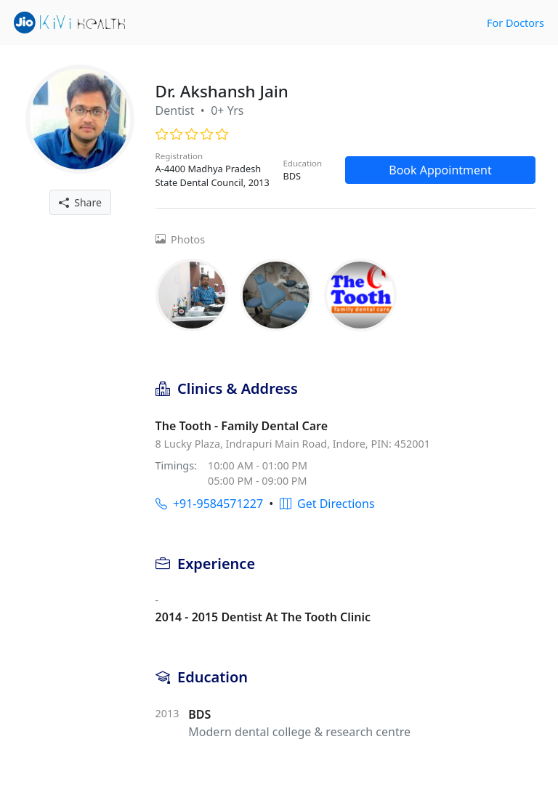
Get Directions (327, 504)
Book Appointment (440, 170)
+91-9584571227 (209, 504)
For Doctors (515, 23)
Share (80, 202)
